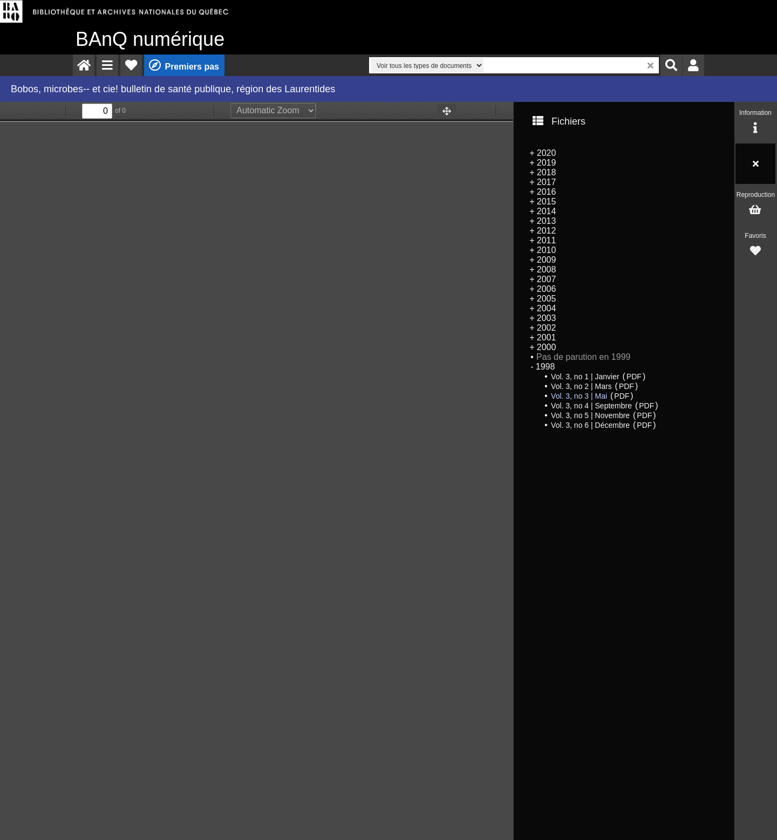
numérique (150, 39)
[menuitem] (83, 65)
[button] (107, 65)
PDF (634, 376)
